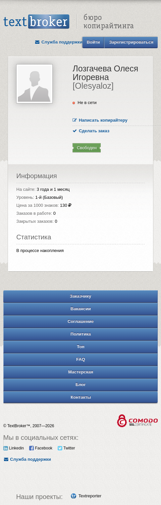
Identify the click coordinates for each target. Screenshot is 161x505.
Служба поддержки (58, 42)
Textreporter (90, 495)
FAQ (80, 359)
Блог (81, 384)
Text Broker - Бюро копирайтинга (68, 22)
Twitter (66, 448)
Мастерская (80, 371)
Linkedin (13, 448)
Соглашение (81, 321)
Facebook (40, 448)
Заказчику (80, 296)
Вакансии (81, 308)
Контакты (81, 397)
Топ (80, 346)
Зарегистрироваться (131, 42)
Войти (93, 42)
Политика (81, 333)
